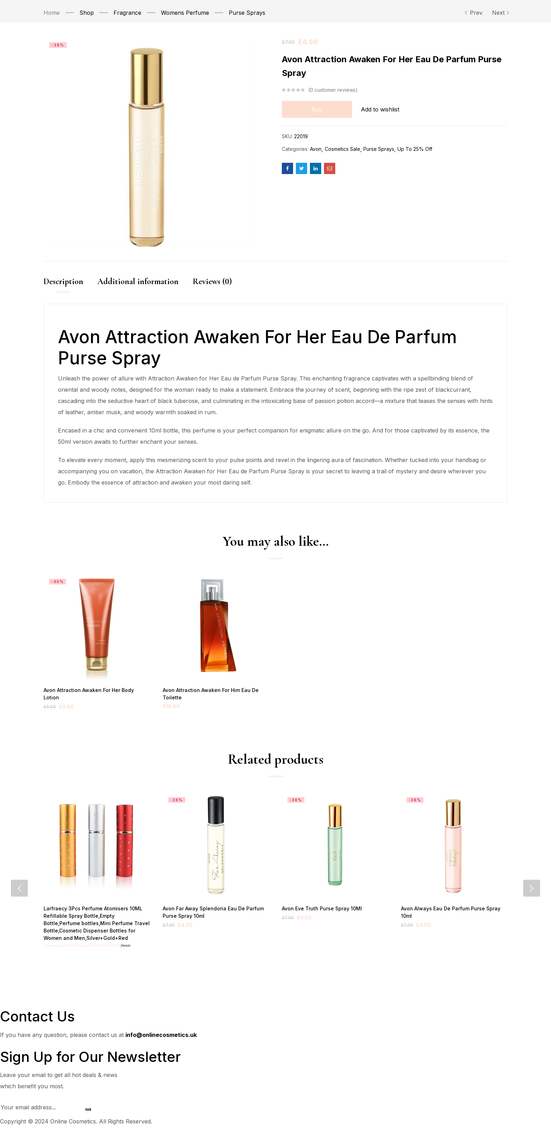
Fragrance (127, 12)
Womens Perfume (185, 12)
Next (499, 12)
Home (52, 12)
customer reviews (333, 90)
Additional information (138, 281)
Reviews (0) (212, 281)
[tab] (70, 288)
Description (63, 281)
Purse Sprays (247, 12)
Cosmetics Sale (342, 149)
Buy (317, 109)
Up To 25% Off (414, 149)
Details (125, 947)
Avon (316, 149)
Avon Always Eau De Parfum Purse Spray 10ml (454, 909)
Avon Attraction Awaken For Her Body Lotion (95, 690)
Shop (86, 12)
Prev (473, 12)
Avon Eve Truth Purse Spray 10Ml (320, 909)
